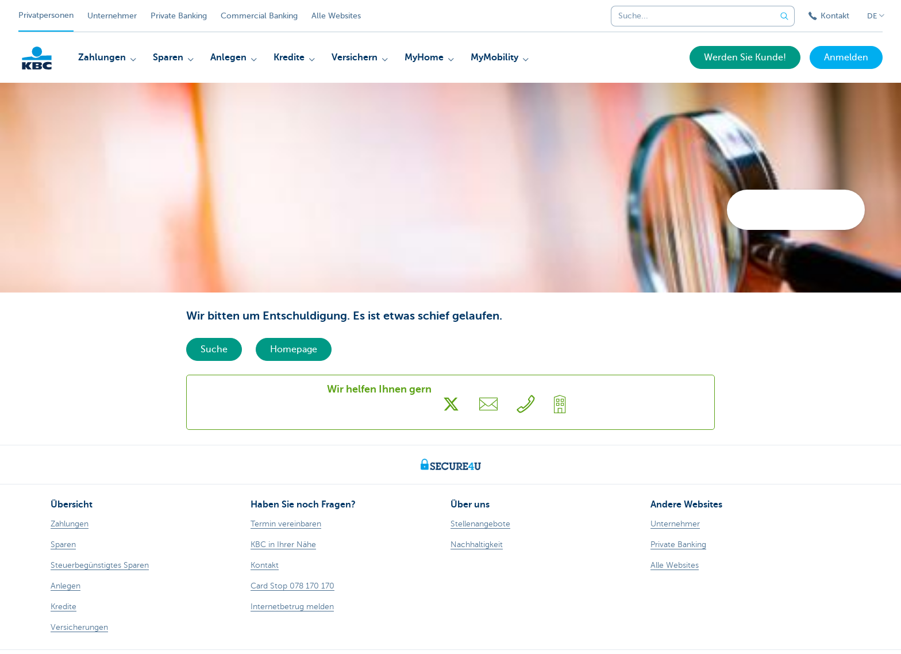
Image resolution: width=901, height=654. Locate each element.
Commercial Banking (259, 15)
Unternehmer (112, 15)
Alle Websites (336, 15)
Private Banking (179, 15)
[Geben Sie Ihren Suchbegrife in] (784, 16)
